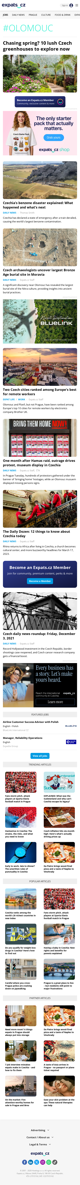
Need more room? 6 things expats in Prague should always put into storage (18, 1032)
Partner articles (40, 998)
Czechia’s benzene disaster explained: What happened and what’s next (38, 205)
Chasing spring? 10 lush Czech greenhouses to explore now (37, 46)
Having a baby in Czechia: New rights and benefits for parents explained (59, 950)
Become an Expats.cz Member (40, 567)
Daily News (18, 14)
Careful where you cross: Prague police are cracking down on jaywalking (18, 986)
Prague (33, 14)
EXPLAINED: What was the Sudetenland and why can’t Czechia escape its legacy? (57, 798)
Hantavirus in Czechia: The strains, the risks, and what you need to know (19, 834)
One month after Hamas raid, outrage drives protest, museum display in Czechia (39, 462)
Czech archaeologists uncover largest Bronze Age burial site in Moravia (39, 272)
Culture (46, 14)
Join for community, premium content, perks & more (40, 573)
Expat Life (9, 399)
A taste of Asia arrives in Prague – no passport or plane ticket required (59, 1067)
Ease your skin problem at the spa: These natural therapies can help (59, 1102)
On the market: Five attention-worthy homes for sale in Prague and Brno (19, 1102)
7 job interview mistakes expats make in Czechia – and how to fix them (20, 1067)
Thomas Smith (27, 212)
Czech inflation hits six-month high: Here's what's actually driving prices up (59, 834)
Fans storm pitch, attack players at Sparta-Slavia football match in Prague (17, 798)
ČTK (38, 470)
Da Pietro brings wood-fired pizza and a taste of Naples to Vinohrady (59, 869)
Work (21, 399)
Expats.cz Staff (27, 279)
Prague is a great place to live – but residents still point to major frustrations (59, 986)
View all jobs (40, 755)
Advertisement (70, 108)
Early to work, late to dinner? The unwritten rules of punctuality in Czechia (20, 869)
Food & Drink (62, 14)
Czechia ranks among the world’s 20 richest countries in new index (20, 915)
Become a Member (40, 581)
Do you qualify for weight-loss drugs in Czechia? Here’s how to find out (20, 950)
